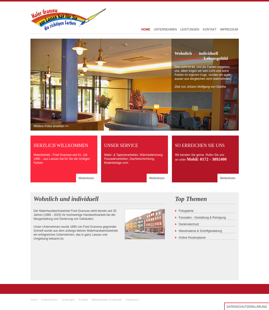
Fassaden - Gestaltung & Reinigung (202, 217)
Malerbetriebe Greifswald (107, 299)
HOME (145, 29)
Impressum (132, 299)
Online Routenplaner (192, 237)
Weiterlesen (86, 178)
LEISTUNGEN (189, 29)
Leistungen (68, 299)
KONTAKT (210, 29)
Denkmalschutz (189, 224)
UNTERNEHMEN (165, 29)
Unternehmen (49, 299)
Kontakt (83, 299)
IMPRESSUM (229, 29)
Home (34, 299)
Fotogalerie (186, 211)
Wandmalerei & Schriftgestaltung (200, 231)
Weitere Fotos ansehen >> (51, 126)
